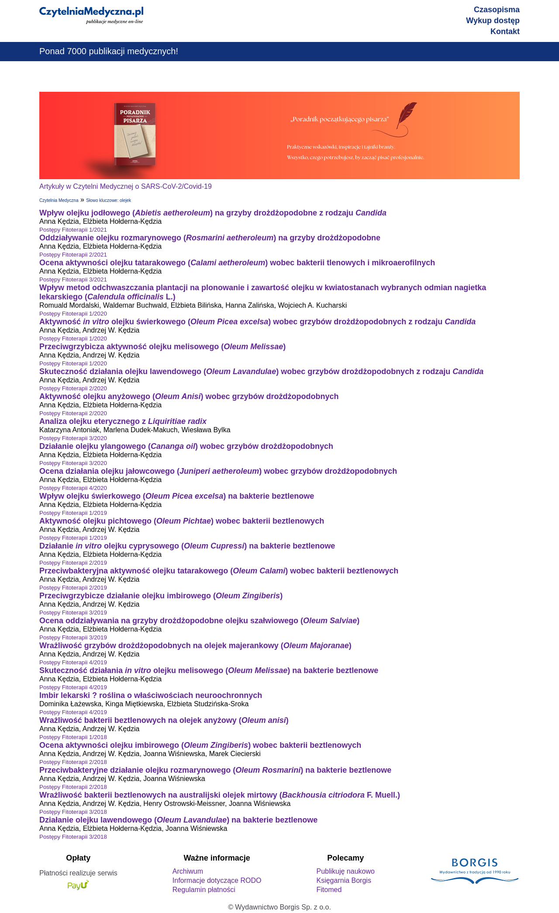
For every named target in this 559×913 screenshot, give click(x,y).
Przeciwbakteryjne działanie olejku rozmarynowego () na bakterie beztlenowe (215, 770)
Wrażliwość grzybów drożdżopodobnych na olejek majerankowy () (195, 645)
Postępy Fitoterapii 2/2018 (73, 762)
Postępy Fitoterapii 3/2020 (73, 438)
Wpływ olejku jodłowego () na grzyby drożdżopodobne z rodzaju (212, 212)
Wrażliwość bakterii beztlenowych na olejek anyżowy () (164, 720)
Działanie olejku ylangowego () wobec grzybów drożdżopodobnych (186, 446)
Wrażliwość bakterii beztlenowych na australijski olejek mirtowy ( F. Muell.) (219, 795)
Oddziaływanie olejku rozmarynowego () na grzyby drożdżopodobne (209, 237)
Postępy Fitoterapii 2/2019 (73, 562)
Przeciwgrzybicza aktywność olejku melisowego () (162, 346)
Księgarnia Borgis (343, 880)
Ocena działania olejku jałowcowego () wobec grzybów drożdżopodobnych (218, 471)
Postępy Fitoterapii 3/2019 (73, 612)
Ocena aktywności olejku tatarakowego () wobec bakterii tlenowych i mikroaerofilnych (237, 262)
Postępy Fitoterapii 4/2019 (73, 662)
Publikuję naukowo (345, 871)
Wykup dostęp (493, 20)
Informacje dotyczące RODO (217, 880)
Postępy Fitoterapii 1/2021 (73, 229)
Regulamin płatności (204, 889)
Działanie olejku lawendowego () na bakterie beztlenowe (178, 820)
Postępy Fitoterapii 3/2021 (73, 279)
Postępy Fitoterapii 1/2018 (73, 737)
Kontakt (505, 31)
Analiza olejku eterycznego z (123, 421)
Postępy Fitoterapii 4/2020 (73, 488)
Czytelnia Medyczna (58, 200)
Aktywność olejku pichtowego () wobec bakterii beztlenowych (181, 521)
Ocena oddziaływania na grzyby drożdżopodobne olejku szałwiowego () (199, 620)
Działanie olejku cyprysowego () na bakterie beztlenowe (187, 546)
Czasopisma (497, 9)
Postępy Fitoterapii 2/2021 (73, 254)
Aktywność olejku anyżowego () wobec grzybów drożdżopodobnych (188, 396)
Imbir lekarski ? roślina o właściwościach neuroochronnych (150, 695)
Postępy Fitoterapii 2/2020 (73, 388)
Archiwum (188, 871)
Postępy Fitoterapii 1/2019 (73, 513)
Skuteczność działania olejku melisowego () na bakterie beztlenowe (208, 670)
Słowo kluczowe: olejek (108, 200)
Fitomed (329, 889)
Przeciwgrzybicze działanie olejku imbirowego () (161, 595)
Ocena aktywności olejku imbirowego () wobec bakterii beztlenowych (200, 745)
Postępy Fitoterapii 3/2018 (73, 812)
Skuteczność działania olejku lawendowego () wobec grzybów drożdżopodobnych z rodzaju (261, 371)
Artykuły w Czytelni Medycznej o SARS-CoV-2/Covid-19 (125, 186)
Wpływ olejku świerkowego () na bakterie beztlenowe (176, 496)
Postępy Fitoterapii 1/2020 (73, 313)
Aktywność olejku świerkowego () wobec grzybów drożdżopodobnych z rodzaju (257, 321)
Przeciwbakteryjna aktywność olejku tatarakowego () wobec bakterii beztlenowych (218, 570)
